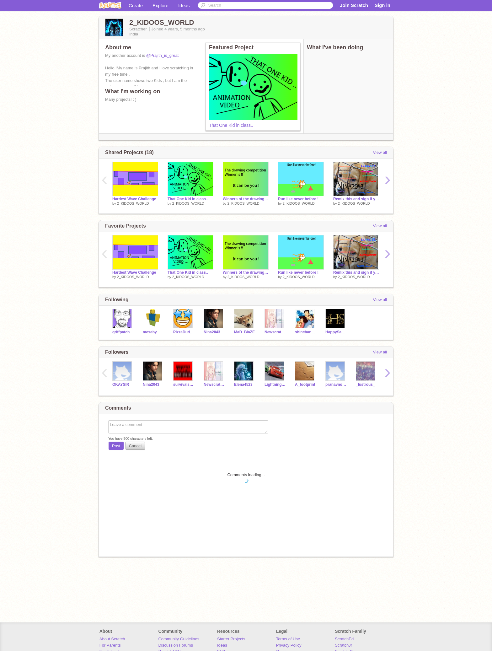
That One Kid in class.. (231, 125)
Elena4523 (243, 384)
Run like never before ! (298, 199)
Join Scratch (354, 5)
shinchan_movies (305, 332)
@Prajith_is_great (162, 55)
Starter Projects (231, 639)
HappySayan (335, 332)
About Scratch (112, 639)
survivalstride (183, 384)
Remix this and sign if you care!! (356, 199)
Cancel (135, 446)
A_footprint (305, 384)
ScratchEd (344, 639)
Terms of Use (288, 639)
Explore (160, 5)
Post (116, 446)
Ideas (184, 5)
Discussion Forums (175, 645)
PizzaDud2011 (183, 332)
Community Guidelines (178, 639)
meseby (150, 332)
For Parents (110, 645)
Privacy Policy (289, 645)
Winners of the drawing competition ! (246, 199)
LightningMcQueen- (275, 384)
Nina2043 (212, 332)
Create (136, 5)
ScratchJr (343, 645)
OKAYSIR (120, 384)
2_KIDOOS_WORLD (133, 203)
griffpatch (121, 332)
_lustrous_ (365, 384)
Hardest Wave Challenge (134, 199)
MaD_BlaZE (244, 332)
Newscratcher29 (275, 332)
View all (380, 152)
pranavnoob (335, 384)
